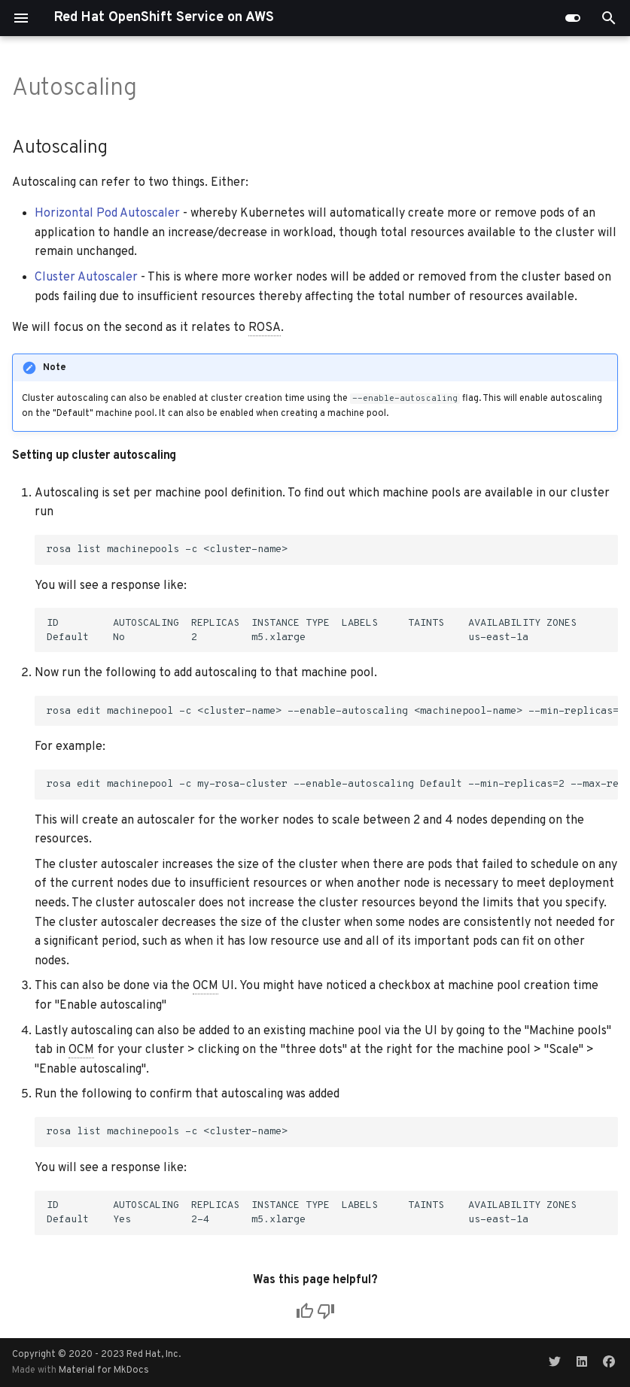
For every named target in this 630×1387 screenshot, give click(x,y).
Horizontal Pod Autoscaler (107, 213)
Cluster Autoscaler (86, 277)
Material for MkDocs (104, 1370)
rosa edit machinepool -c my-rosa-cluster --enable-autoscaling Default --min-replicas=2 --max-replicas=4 (332, 784)
